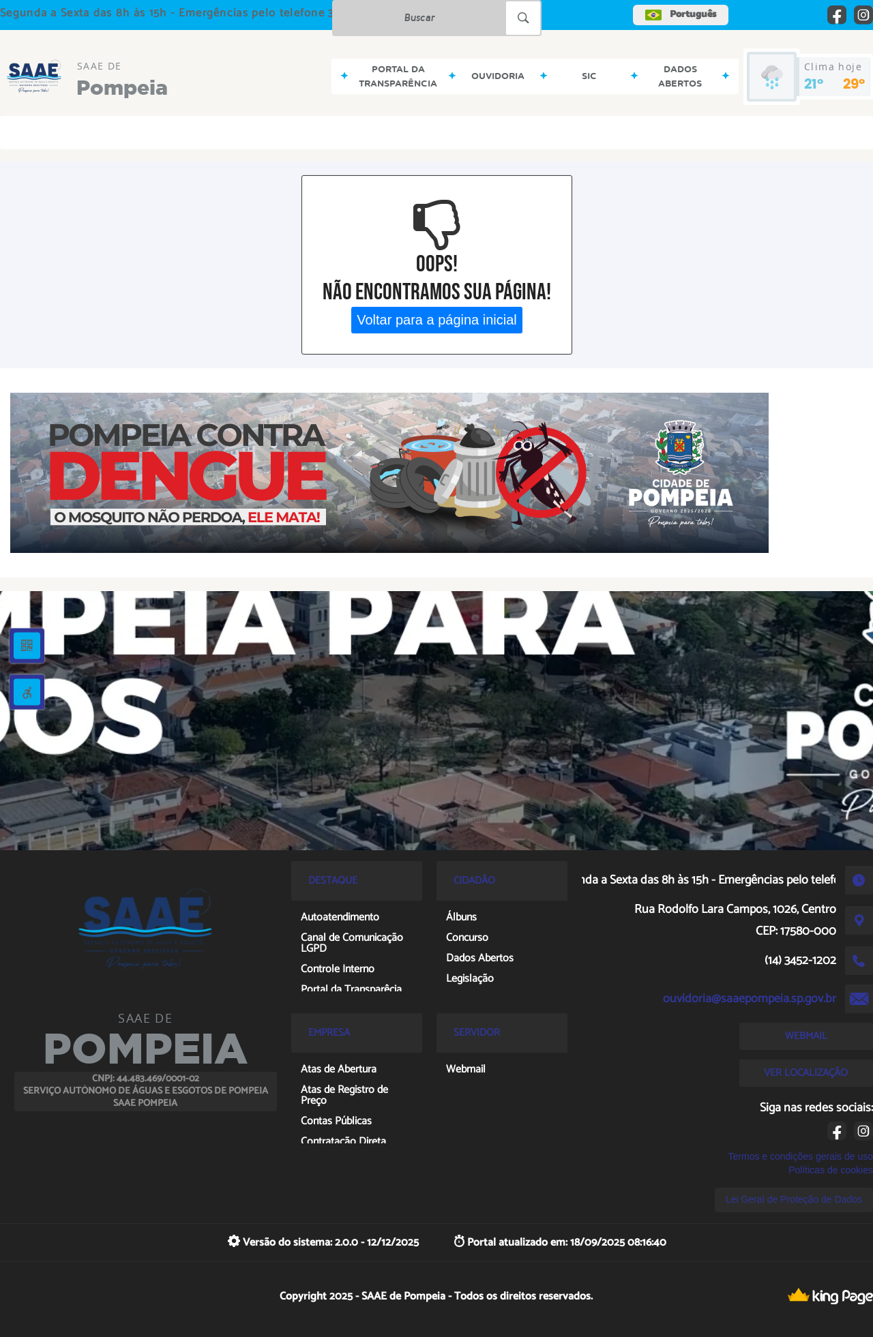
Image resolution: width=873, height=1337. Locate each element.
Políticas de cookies (830, 1170)
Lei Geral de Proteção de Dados (794, 1199)
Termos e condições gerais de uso (800, 1156)
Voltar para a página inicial (437, 319)
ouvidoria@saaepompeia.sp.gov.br (749, 999)
